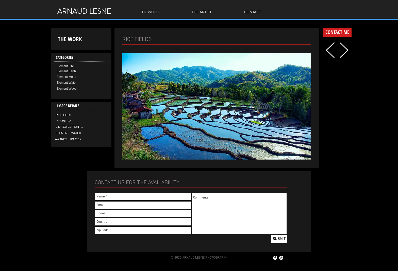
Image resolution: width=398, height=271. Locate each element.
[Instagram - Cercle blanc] (281, 258)
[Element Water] (74, 83)
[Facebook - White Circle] (275, 258)
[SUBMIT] (279, 239)
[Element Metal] (74, 77)
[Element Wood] (74, 89)
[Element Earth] (74, 71)
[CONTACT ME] (337, 32)
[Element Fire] (74, 66)
